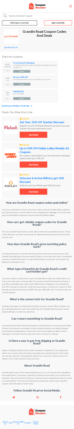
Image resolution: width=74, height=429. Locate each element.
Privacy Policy (36, 423)
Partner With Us (18, 423)
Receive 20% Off (20, 77)
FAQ (11, 423)
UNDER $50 (18, 91)
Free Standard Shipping (23, 63)
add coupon (58, 23)
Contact (27, 423)
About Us (5, 423)
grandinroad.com (11, 47)
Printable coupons (19, 23)
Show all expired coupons (17, 106)
